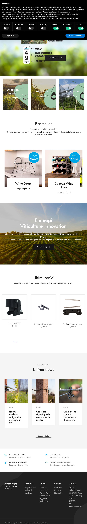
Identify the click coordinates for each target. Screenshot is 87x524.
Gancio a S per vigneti (43, 324)
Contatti (57, 490)
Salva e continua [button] (75, 35)
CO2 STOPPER (14, 323)
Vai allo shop (44, 247)
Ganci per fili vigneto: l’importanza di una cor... (69, 415)
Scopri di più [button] (10, 35)
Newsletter (58, 493)
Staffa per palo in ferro (72, 324)
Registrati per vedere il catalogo (30, 490)
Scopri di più (55, 57)
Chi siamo (58, 487)
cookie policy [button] (64, 12)
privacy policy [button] (67, 7)
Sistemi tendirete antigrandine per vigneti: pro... (15, 417)
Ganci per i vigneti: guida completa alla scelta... (43, 415)
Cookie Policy (45, 496)
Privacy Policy (45, 493)
